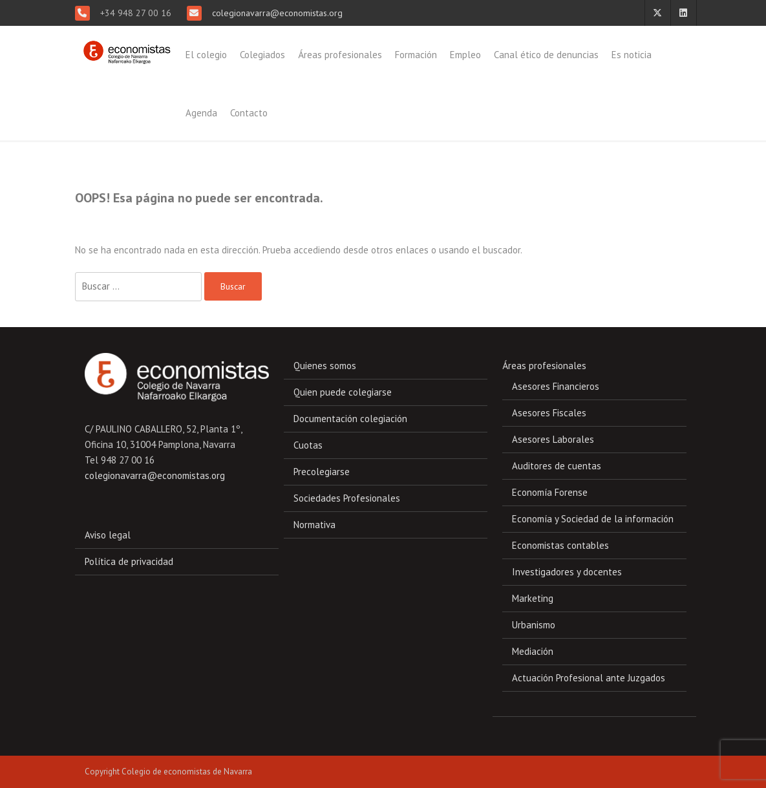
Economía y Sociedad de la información (593, 519)
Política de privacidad (129, 561)
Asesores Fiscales (549, 413)
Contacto (249, 113)
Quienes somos (324, 365)
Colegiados (262, 54)
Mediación (532, 651)
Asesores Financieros (555, 386)
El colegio (206, 54)
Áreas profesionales (340, 54)
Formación (416, 54)
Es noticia (632, 54)
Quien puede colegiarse (342, 392)
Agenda (201, 113)
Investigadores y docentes (567, 572)
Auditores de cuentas (556, 466)
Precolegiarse (321, 471)
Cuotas (308, 445)
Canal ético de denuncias (546, 54)
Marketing (532, 598)
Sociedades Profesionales (346, 498)
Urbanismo (533, 625)
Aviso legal (108, 535)
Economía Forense (550, 492)
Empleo (465, 54)
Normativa (314, 524)
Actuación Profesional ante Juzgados (588, 678)
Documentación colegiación (350, 418)
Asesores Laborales (553, 439)
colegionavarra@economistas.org (276, 13)
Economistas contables (560, 545)
